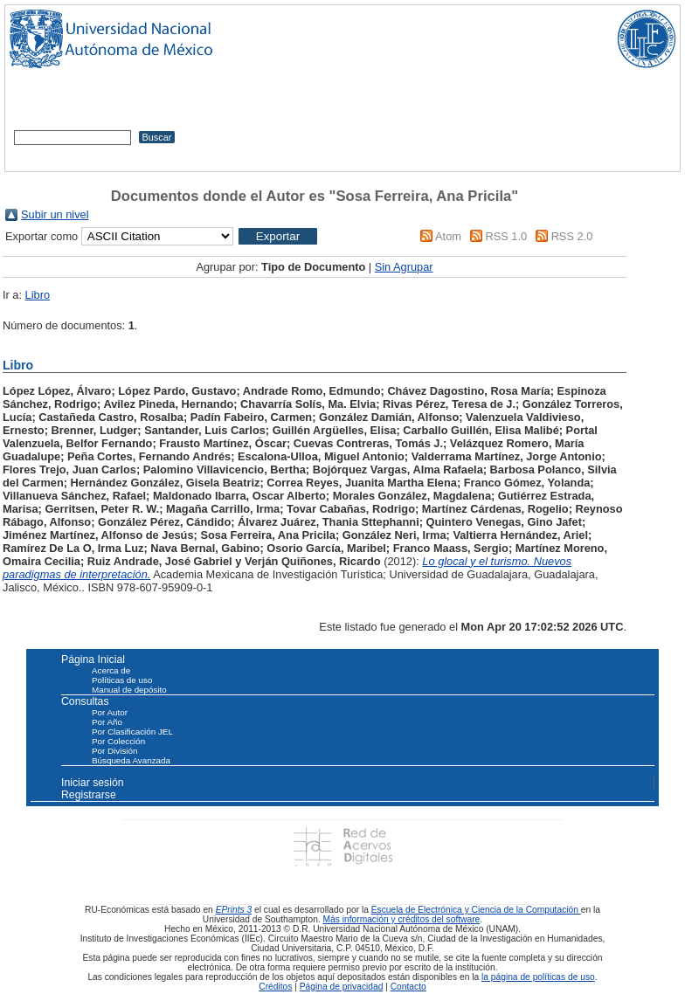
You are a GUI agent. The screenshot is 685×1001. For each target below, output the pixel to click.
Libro (37, 294)
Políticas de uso (122, 680)
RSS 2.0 (572, 236)
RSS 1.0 (506, 236)
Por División (114, 751)
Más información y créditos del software (402, 919)
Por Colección (118, 741)
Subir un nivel (55, 214)
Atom (448, 236)
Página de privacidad (342, 986)
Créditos (275, 986)
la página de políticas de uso (538, 977)
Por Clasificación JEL (132, 731)
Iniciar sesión (92, 783)
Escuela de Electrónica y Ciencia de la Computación (476, 910)
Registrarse (88, 795)
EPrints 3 (234, 910)
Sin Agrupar (404, 266)
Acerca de (111, 670)
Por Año (107, 722)
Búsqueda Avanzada (131, 760)
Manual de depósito (129, 689)
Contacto (408, 986)
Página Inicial (93, 659)
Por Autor (110, 712)
